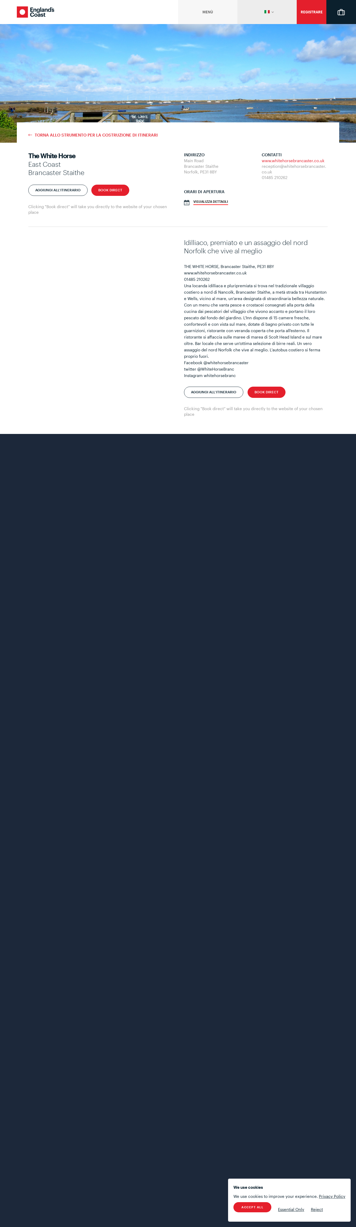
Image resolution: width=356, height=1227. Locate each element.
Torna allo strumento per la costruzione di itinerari (96, 135)
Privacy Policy (332, 1196)
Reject (317, 1209)
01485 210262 (274, 177)
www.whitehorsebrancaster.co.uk (293, 160)
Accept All (252, 1207)
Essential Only (291, 1209)
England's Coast (35, 12)
